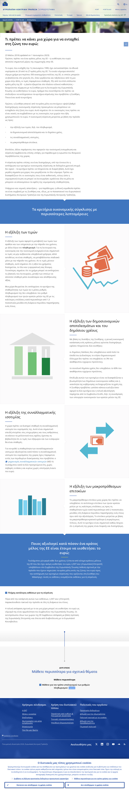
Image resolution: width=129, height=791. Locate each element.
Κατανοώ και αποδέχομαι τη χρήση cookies (34, 785)
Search (118, 4)
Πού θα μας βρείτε (30, 730)
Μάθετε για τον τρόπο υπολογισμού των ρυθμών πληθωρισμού (66, 686)
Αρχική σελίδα (8, 20)
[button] (121, 4)
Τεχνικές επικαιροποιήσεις (62, 719)
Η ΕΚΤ (97, 9)
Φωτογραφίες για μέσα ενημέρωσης (32, 722)
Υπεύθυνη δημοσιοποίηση (62, 723)
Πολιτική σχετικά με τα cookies (93, 717)
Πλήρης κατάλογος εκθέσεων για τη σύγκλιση (30, 592)
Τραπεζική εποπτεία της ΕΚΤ (115, 15)
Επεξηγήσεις (31, 20)
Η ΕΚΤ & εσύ (107, 9)
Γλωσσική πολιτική (88, 726)
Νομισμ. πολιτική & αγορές (12, 15)
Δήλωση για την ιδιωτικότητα (92, 714)
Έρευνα (79, 15)
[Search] (106, 4)
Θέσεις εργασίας (120, 9)
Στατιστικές (59, 15)
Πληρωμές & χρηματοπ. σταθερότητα (37, 15)
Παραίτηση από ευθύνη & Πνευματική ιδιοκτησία (62, 714)
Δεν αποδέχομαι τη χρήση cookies (95, 785)
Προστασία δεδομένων (90, 710)
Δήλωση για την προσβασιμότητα (87, 722)
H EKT (24, 710)
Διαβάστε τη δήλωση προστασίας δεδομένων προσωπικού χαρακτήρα (41, 778)
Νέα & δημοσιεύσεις (93, 15)
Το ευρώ (69, 15)
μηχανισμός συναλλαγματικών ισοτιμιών (27, 461)
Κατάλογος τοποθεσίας (11, 736)
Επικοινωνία (27, 726)
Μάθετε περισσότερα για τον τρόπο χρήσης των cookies (96, 778)
